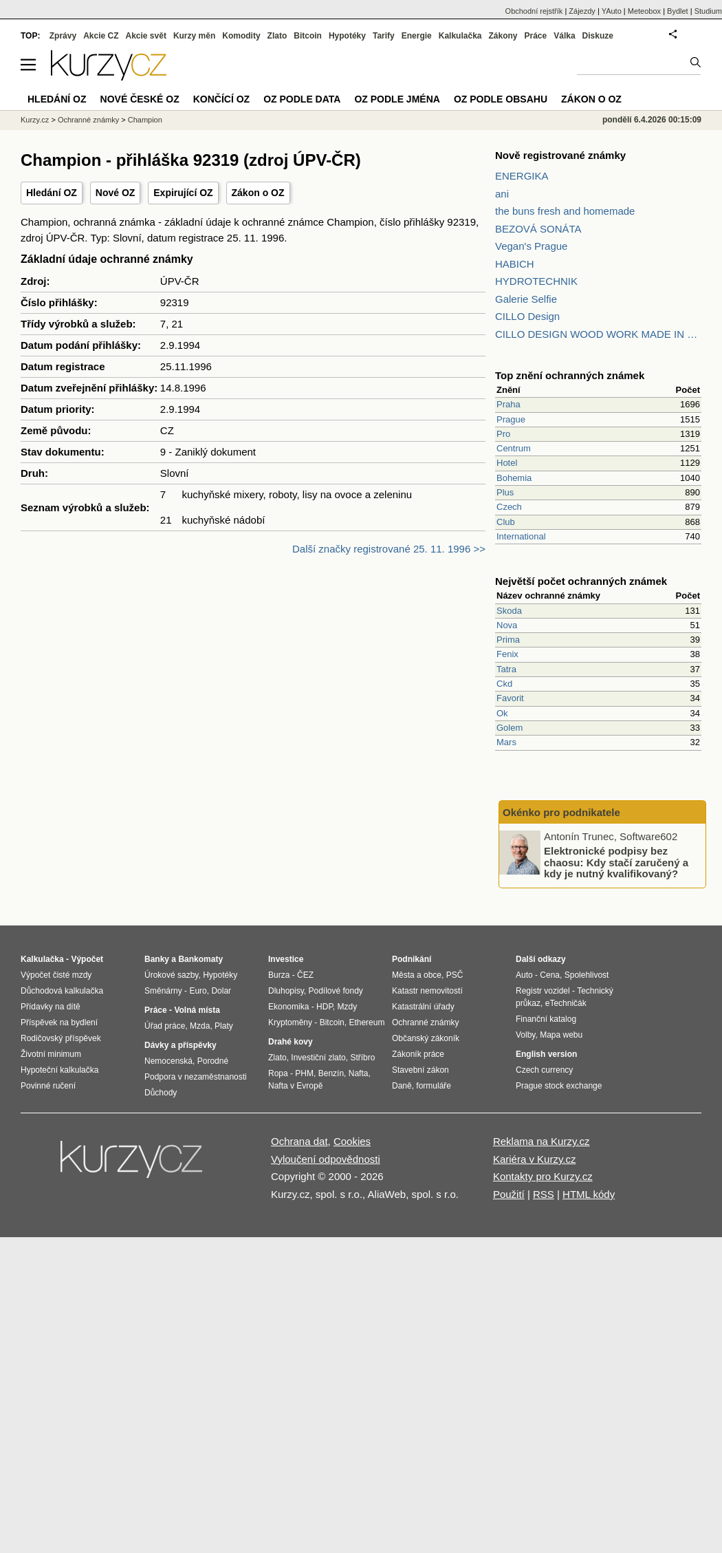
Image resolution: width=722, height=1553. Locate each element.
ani (502, 194)
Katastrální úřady (423, 1006)
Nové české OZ (139, 99)
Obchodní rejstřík (534, 11)
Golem (509, 727)
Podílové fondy (335, 991)
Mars (506, 742)
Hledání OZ (51, 192)
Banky (156, 959)
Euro (197, 991)
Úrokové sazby (171, 975)
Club (505, 522)
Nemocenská (168, 1061)
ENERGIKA (522, 176)
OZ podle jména (396, 99)
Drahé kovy (290, 1042)
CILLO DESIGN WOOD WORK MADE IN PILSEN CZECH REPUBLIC (598, 334)
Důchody (160, 1092)
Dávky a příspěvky (180, 1045)
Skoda (509, 611)
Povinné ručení (48, 1086)
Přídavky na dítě (50, 1006)
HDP (324, 1006)
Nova (506, 625)
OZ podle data (301, 99)
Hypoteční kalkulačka (59, 1070)
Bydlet (677, 11)
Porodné (212, 1061)
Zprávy (63, 36)
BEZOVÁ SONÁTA (538, 229)
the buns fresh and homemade (565, 211)
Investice (285, 959)
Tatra (506, 669)
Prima (508, 639)
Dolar (221, 991)
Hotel (506, 463)
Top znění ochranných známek (569, 375)
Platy (224, 1026)
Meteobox (644, 11)
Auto (524, 975)
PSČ (454, 975)
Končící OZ (221, 99)
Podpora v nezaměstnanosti (195, 1077)
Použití (509, 1194)
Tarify (384, 36)
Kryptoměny (290, 1022)
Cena (550, 975)
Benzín (331, 1073)
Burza (278, 975)
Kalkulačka (460, 36)
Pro (503, 434)
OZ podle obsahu (500, 99)
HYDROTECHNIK (536, 281)
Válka (564, 36)
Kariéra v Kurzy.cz (534, 1159)
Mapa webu (561, 1035)
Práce (536, 36)
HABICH (514, 264)
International (521, 536)
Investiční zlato (318, 1057)
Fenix (507, 654)
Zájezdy (582, 11)
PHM (304, 1073)
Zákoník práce (418, 1054)
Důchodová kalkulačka (62, 991)
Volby (525, 1035)
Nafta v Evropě (295, 1086)
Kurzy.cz (35, 120)
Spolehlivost (587, 975)
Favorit (510, 698)
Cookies (352, 1141)
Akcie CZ (100, 36)
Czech (509, 507)
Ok (502, 713)
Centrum (513, 448)
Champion (145, 120)
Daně (402, 1086)
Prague (510, 419)
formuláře (433, 1086)
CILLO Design (527, 316)
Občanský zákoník (425, 1038)
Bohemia (514, 478)
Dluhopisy (286, 991)
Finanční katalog (546, 1019)
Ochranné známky (88, 120)
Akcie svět (146, 36)
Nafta (359, 1073)
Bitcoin (308, 36)
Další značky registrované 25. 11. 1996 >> (388, 549)
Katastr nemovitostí (427, 991)
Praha (508, 404)
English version (546, 1054)
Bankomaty (200, 959)
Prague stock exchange (559, 1086)
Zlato (277, 36)
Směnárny (163, 991)
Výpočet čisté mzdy (56, 975)
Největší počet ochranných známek (581, 581)
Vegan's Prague (531, 246)
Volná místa (196, 1010)
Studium (708, 11)
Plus (505, 492)
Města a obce (416, 975)
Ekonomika (288, 1006)
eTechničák (566, 1003)
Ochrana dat (299, 1141)
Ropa (278, 1073)
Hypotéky (347, 36)
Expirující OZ (182, 192)
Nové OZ (115, 192)
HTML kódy (588, 1194)
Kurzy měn (194, 36)
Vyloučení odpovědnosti (325, 1159)
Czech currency (544, 1070)
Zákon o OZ (258, 192)
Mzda (200, 1026)
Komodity (241, 36)
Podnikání (411, 959)
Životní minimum (51, 1054)
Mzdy (348, 1006)
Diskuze (597, 36)
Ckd (504, 683)
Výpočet (87, 959)
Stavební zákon (420, 1070)
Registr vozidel (543, 991)
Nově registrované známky (560, 155)
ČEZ (305, 975)
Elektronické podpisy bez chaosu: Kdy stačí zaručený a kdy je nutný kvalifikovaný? (616, 862)
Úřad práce (164, 1026)
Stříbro (362, 1057)
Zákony (502, 36)
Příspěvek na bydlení (59, 1022)
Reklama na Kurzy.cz (541, 1141)
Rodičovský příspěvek (61, 1038)
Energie (417, 36)
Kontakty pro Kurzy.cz (543, 1176)
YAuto (612, 11)
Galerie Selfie (526, 299)
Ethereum (366, 1022)
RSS (543, 1194)
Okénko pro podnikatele (561, 812)
